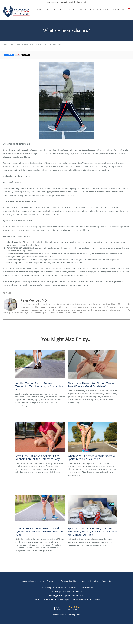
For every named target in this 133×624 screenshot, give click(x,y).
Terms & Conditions (69, 581)
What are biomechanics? (54, 44)
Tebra (78, 614)
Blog (40, 44)
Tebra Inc (39, 581)
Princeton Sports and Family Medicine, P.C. (18, 44)
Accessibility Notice (90, 581)
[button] (129, 9)
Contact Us (106, 581)
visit (84, 2)
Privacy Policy (52, 581)
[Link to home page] (16, 12)
